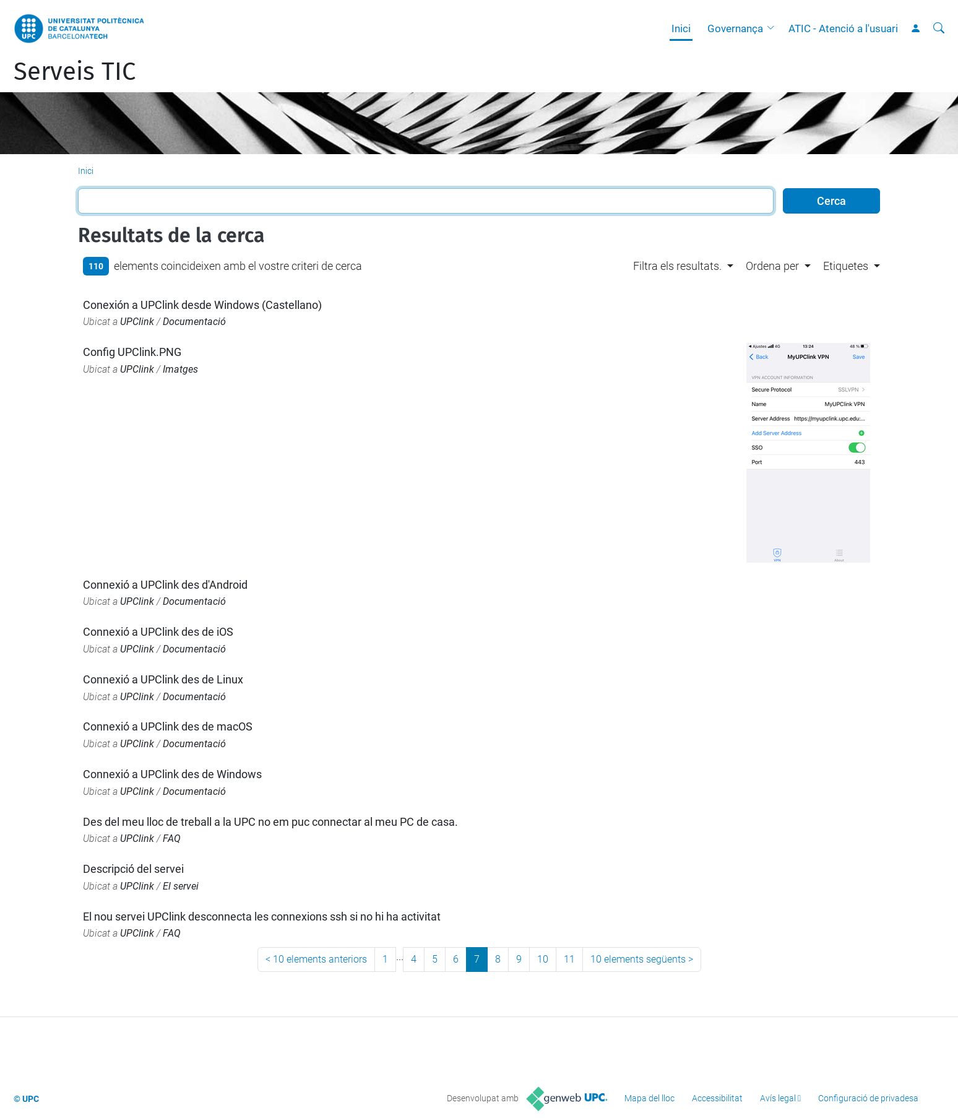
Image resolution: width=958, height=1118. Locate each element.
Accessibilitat (717, 1098)
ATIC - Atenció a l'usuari (843, 28)
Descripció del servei (133, 868)
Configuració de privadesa (868, 1098)
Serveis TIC (75, 72)
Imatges (180, 369)
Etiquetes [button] (845, 265)
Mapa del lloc (649, 1098)
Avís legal (778, 1098)
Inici (681, 28)
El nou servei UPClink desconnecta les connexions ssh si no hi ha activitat (262, 916)
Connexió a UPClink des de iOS (158, 631)
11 (569, 959)
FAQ (172, 838)
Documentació (194, 321)
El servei (181, 886)
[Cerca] (938, 28)
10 (542, 959)
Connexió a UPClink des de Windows (172, 774)
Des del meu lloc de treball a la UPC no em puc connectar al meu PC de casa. (270, 821)
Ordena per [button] (772, 265)
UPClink (137, 321)
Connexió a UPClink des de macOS (167, 726)
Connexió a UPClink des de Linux (163, 679)
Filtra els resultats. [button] (677, 265)
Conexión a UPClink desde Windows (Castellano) (202, 304)
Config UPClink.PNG (132, 351)
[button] (773, 28)
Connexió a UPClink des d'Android (165, 584)
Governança (735, 28)
